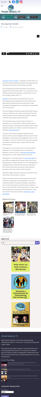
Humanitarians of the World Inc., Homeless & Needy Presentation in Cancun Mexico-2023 (8, 230)
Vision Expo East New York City (7, 214)
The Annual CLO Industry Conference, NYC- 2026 (13, 366)
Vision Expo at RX (14, 130)
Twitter (9, 1)
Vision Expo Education (29, 152)
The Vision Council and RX (10, 81)
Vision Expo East (29, 158)
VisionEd (5, 99)
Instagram (21, 1)
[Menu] (2, 6)
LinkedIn (17, 1)
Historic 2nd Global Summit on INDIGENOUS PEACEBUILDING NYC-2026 (18, 368)
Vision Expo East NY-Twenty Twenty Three (31, 214)
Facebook (13, 1)
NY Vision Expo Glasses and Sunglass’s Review (20, 214)
